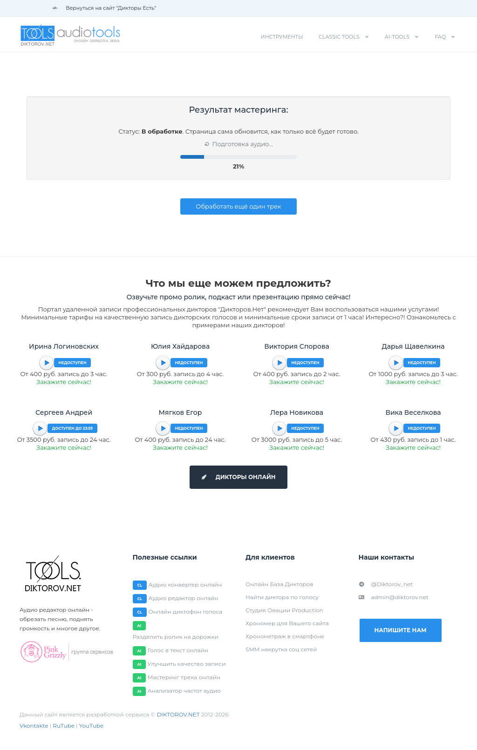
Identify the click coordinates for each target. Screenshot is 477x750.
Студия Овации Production (284, 610)
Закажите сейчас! (63, 381)
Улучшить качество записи (187, 663)
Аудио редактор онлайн (183, 598)
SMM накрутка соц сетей (281, 649)
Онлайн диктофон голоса (186, 611)
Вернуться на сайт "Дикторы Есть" (104, 8)
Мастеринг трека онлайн (184, 677)
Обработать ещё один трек (238, 206)
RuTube (64, 725)
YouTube (91, 725)
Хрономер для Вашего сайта (287, 623)
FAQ (440, 37)
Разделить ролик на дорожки (176, 636)
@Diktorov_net (386, 584)
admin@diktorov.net (394, 597)
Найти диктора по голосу (282, 597)
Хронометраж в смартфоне (284, 636)
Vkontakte (34, 725)
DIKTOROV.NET (178, 714)
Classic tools (339, 37)
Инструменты (282, 37)
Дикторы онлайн (238, 476)
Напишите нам (400, 630)
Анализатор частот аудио (184, 690)
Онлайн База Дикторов (279, 584)
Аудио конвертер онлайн (185, 584)
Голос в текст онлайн (178, 650)
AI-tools (397, 37)
